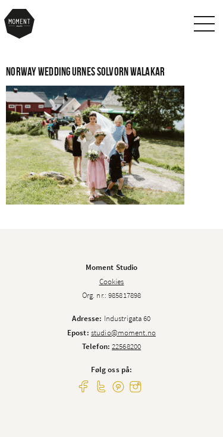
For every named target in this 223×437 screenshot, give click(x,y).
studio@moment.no (123, 333)
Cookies (111, 281)
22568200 (126, 346)
